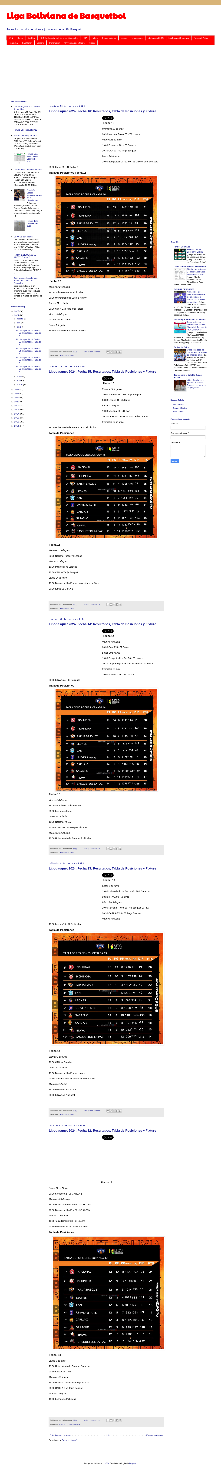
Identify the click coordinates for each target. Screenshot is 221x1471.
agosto (20, 319)
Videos (92, 43)
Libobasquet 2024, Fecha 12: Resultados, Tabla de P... (28, 368)
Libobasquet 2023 (156, 38)
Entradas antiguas (154, 1435)
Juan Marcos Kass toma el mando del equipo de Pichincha (26, 280)
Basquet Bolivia (180, 408)
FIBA (84, 38)
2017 (17, 414)
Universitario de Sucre (74, 43)
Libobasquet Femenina (178, 38)
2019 (17, 405)
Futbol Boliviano (182, 247)
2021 (17, 397)
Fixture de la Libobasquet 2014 (28, 169)
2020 (17, 402)
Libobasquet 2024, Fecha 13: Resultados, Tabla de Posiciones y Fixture (102, 868)
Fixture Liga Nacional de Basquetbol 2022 (32, 158)
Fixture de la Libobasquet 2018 (32, 223)
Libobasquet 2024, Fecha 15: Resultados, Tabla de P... (28, 341)
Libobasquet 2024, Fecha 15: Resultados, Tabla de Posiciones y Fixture (102, 371)
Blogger (132, 1463)
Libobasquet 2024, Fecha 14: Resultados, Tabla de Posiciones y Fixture (102, 624)
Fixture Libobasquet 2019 (25, 135)
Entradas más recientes (60, 1435)
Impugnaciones (109, 38)
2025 (17, 311)
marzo (20, 384)
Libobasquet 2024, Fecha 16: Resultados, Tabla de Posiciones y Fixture (102, 111)
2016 (17, 418)
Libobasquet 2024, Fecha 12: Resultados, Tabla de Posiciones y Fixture (102, 1130)
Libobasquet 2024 (66, 356)
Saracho (40, 43)
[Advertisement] (106, 72)
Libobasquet (137, 38)
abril (19, 380)
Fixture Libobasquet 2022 (25, 130)
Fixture (95, 38)
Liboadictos (178, 404)
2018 (17, 409)
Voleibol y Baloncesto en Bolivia (189, 319)
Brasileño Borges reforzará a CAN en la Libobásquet (34, 195)
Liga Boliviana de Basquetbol (66, 15)
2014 (17, 426)
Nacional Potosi (201, 38)
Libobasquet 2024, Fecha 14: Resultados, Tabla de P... (28, 350)
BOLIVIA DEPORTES (184, 289)
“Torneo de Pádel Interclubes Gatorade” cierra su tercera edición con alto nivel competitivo (196, 297)
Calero (20, 38)
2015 (17, 422)
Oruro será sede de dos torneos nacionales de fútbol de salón (197, 352)
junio (19, 327)
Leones (124, 38)
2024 (17, 315)
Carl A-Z (32, 38)
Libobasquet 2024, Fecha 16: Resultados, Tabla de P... (28, 332)
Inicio (108, 1435)
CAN (11, 38)
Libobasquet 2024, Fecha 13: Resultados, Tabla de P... (28, 360)
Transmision (54, 43)
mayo (19, 376)
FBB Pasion (178, 411)
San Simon (27, 43)
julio (19, 323)
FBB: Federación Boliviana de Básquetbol (59, 38)
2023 (17, 389)
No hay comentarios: (92, 352)
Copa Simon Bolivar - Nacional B (190, 266)
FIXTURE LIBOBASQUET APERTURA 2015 (26, 256)
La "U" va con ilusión (23, 237)
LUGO (106, 1463)
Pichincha (13, 43)
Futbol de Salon (181, 347)
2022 (17, 393)
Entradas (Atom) (69, 1440)
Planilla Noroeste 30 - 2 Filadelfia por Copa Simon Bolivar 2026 (196, 272)
